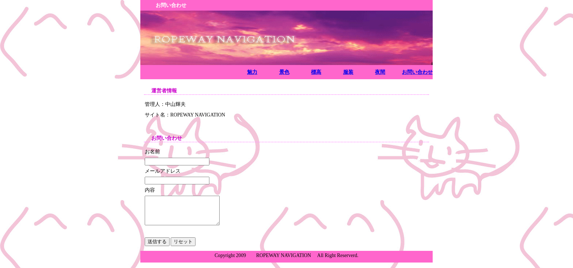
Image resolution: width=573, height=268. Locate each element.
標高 (316, 72)
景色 (284, 72)
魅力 (252, 72)
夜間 (380, 72)
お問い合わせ (417, 72)
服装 (348, 72)
